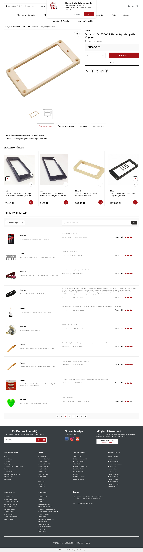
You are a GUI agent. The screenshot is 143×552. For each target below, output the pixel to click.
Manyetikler (17, 27)
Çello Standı (112, 471)
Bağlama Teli (43, 469)
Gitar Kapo (7, 479)
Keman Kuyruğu (114, 484)
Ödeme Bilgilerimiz (45, 506)
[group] (42, 68)
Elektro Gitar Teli (44, 459)
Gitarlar (125, 15)
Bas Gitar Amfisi (78, 461)
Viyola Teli (42, 484)
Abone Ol (41, 440)
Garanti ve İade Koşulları (47, 509)
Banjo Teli (42, 486)
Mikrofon (76, 474)
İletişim (41, 499)
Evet (89, 14)
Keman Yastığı (113, 456)
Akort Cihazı (8, 459)
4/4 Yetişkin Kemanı (11, 516)
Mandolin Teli (43, 474)
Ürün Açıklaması (45, 126)
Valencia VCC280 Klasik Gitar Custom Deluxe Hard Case (39, 275)
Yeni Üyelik (42, 531)
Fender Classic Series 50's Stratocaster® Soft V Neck (37, 348)
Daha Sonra (75, 14)
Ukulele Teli (43, 476)
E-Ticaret (64, 550)
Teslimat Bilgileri (44, 524)
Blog (40, 501)
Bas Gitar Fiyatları (10, 506)
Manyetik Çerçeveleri (47, 27)
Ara (134, 223)
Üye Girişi (42, 529)
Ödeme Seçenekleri (66, 126)
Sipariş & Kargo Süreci (46, 519)
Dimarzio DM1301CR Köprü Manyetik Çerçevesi (86, 195)
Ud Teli (41, 479)
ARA (43, 6)
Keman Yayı (112, 466)
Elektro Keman (9, 519)
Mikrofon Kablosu (79, 476)
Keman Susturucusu (115, 464)
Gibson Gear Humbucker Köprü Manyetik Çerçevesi (122, 195)
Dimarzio (88, 31)
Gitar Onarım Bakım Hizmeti (48, 511)
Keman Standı (113, 469)
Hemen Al (112, 63)
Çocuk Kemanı (9, 514)
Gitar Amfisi (77, 456)
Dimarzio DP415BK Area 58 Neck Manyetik (34, 294)
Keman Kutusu (113, 459)
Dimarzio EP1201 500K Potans (30, 330)
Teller (112, 15)
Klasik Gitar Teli (44, 466)
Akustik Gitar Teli (44, 464)
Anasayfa (7, 27)
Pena (5, 456)
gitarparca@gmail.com (85, 503)
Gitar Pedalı (77, 464)
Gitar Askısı (7, 461)
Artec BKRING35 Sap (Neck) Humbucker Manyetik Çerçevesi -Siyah (53, 195)
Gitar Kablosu (8, 471)
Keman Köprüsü (113, 474)
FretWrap (7, 464)
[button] (7, 178)
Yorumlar (83, 126)
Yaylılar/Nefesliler (84, 21)
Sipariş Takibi (43, 521)
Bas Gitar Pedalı (78, 469)
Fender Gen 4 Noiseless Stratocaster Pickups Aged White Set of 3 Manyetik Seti (37, 385)
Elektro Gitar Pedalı (80, 466)
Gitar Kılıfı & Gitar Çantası (12, 474)
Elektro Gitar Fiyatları (11, 501)
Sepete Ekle (124, 55)
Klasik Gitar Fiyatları (10, 504)
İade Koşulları (98, 126)
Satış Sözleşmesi (44, 504)
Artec (8, 191)
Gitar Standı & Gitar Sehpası (13, 466)
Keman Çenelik (113, 481)
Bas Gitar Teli (43, 461)
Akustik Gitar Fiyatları (11, 499)
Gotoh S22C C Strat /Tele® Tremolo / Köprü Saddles (37, 257)
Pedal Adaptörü (78, 479)
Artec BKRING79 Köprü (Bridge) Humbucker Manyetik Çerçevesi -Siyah (19, 195)
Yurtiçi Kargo (43, 516)
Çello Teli (42, 481)
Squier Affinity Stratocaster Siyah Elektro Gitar (35, 312)
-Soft (58, 550)
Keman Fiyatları (9, 511)
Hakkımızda (43, 496)
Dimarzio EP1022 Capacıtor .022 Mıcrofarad (34, 239)
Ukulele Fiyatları (9, 509)
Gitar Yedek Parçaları (24, 15)
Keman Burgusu (114, 479)
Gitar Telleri (42, 456)
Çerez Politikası (44, 514)
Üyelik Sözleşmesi (45, 526)
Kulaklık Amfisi (78, 471)
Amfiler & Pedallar (59, 21)
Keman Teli (42, 471)
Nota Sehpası (8, 476)
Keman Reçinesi (113, 461)
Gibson (112, 191)
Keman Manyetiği (114, 476)
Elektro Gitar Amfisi (80, 459)
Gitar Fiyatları (8, 496)
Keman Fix (112, 486)
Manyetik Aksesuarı (30, 27)
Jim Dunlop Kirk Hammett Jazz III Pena (33, 403)
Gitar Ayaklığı (8, 469)
